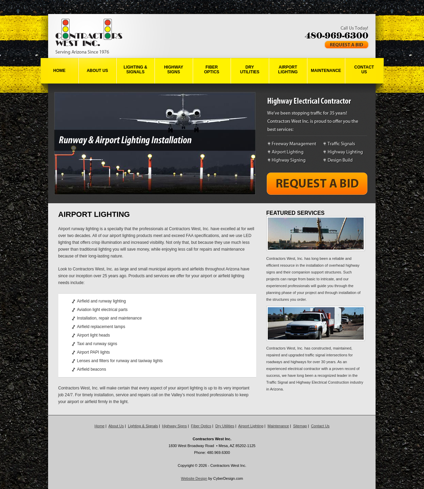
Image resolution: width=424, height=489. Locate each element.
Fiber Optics (201, 426)
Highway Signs (174, 426)
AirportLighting (287, 69)
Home (59, 70)
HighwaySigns (173, 69)
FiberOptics (211, 69)
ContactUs (364, 69)
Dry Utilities (224, 426)
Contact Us (320, 426)
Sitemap (300, 426)
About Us (97, 70)
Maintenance (326, 70)
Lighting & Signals (143, 426)
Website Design (194, 478)
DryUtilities (250, 69)
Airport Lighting (250, 426)
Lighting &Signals (135, 69)
